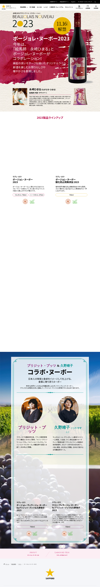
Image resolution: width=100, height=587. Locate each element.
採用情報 (96, 8)
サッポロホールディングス (84, 2)
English (73, 2)
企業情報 (88, 8)
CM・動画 (32, 7)
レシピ (46, 7)
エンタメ (39, 7)
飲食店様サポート (64, 2)
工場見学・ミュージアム (56, 7)
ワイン (19, 570)
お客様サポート (53, 2)
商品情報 (23, 7)
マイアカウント (79, 8)
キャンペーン (69, 7)
